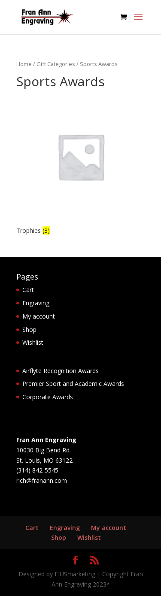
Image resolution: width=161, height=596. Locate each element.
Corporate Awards (47, 397)
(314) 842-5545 (37, 470)
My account (38, 316)
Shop (29, 329)
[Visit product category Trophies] (80, 164)
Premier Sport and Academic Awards (73, 383)
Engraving (35, 303)
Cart (28, 290)
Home (24, 64)
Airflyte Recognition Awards (60, 371)
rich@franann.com (41, 480)
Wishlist (32, 342)
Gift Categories (55, 64)
